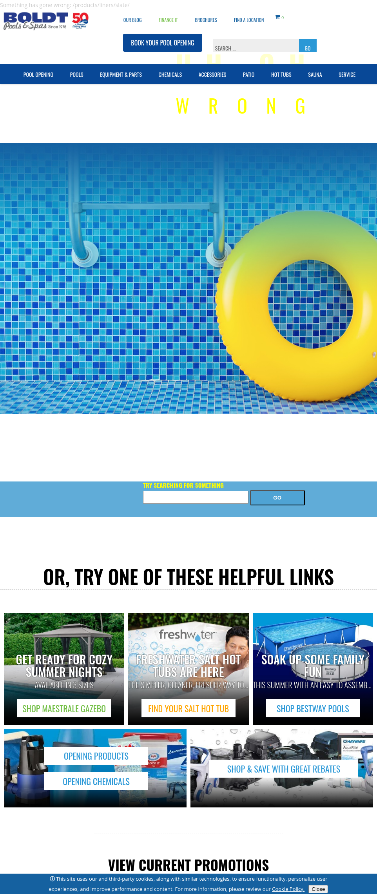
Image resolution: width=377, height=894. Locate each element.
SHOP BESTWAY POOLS (313, 708)
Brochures (206, 14)
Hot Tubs (281, 69)
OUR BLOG (132, 14)
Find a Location (249, 14)
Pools (76, 69)
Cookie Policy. (288, 888)
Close (318, 889)
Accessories (213, 69)
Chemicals (170, 69)
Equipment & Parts (121, 69)
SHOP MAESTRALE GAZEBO (64, 708)
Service (347, 69)
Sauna (315, 69)
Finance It (168, 14)
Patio (248, 69)
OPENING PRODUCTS (96, 755)
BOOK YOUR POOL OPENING (162, 37)
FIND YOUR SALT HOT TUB (188, 708)
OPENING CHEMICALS (96, 781)
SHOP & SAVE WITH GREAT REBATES (283, 768)
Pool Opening (38, 69)
